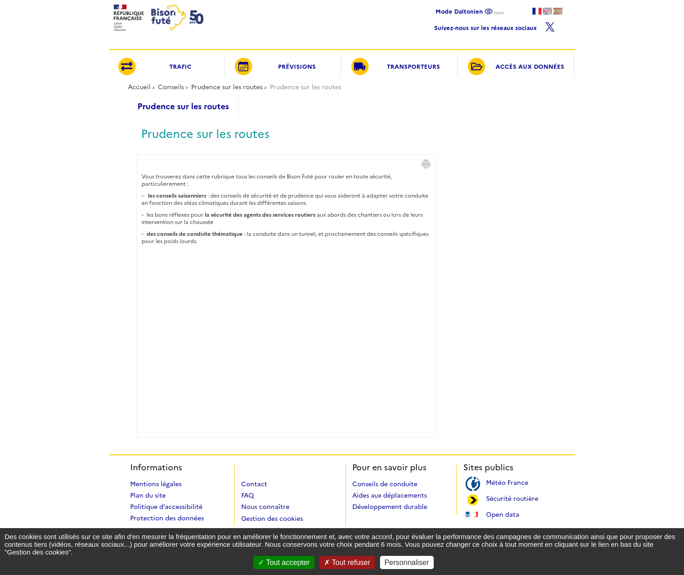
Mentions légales (156, 484)
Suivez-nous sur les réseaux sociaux (494, 25)
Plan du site (148, 495)
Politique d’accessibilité (166, 507)
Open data (502, 513)
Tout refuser (347, 562)
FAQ (247, 495)
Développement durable (389, 507)
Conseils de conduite (384, 484)
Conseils (171, 87)
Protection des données (167, 518)
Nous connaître (265, 507)
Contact (254, 484)
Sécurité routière (512, 497)
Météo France (507, 481)
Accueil (139, 87)
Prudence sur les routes (227, 87)
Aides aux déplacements (389, 495)
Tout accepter (283, 562)
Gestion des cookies (272, 518)
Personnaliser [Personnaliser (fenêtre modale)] (407, 562)
